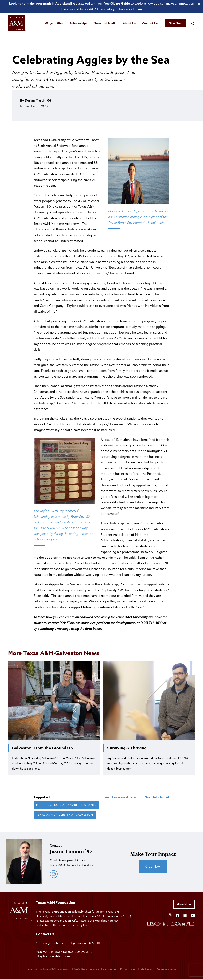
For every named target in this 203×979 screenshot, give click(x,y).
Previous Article (120, 797)
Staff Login (147, 968)
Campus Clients (166, 968)
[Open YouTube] (193, 915)
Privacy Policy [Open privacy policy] (128, 968)
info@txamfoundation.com (53, 956)
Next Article (156, 797)
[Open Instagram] (170, 915)
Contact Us (150, 23)
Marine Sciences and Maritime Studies (66, 805)
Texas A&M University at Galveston (64, 814)
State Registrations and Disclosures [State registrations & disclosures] (95, 968)
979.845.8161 (51, 952)
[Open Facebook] (177, 915)
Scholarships (78, 23)
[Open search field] (193, 23)
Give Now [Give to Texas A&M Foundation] (184, 904)
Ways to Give (54, 23)
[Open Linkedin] (185, 915)
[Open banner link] (101, 6)
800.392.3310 (84, 952)
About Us (129, 23)
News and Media (105, 23)
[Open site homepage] (17, 23)
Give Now (175, 23)
